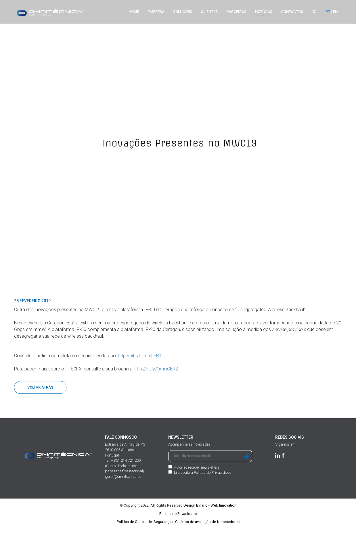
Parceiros (236, 11)
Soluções (182, 11)
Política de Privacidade (212, 488)
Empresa (156, 11)
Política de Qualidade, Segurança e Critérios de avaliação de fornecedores (178, 537)
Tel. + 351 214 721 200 (123, 476)
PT (328, 11)
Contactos (292, 11)
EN (335, 11)
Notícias (263, 11)
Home (134, 11)
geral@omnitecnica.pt (123, 492)
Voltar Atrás (40, 403)
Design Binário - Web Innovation (209, 521)
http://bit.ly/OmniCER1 (140, 371)
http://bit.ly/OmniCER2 (156, 384)
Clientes (209, 11)
